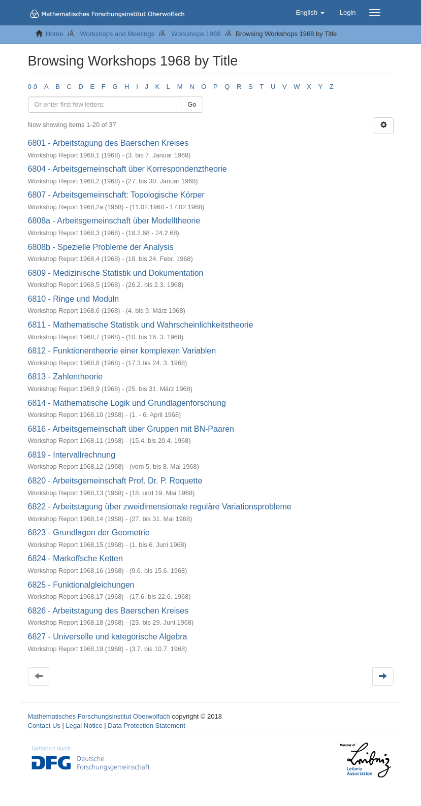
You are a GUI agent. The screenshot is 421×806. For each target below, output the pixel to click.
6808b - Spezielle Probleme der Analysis (101, 247)
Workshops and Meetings (117, 34)
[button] (310, 12)
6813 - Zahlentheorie (65, 376)
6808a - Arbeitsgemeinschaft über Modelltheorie (114, 220)
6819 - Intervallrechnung (72, 454)
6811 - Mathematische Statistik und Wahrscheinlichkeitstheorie (140, 324)
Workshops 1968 (195, 34)
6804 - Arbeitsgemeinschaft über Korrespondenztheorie (127, 169)
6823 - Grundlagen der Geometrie (89, 532)
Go (191, 104)
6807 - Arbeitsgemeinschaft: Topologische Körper (116, 194)
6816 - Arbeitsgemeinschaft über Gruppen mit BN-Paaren (131, 429)
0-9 (33, 86)
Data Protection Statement (146, 725)
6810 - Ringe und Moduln (73, 299)
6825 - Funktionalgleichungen (81, 585)
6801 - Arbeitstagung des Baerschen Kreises (108, 143)
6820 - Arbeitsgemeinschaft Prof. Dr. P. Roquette (115, 480)
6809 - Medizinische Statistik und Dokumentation (116, 273)
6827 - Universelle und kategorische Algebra (107, 636)
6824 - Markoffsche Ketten (75, 558)
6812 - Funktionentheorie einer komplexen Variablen (122, 350)
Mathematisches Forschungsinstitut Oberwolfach (99, 716)
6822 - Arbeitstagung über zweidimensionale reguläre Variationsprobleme (160, 506)
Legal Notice (84, 725)
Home (54, 34)
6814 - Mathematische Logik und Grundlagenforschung (127, 403)
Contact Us (44, 725)
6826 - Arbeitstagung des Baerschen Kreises (108, 610)
